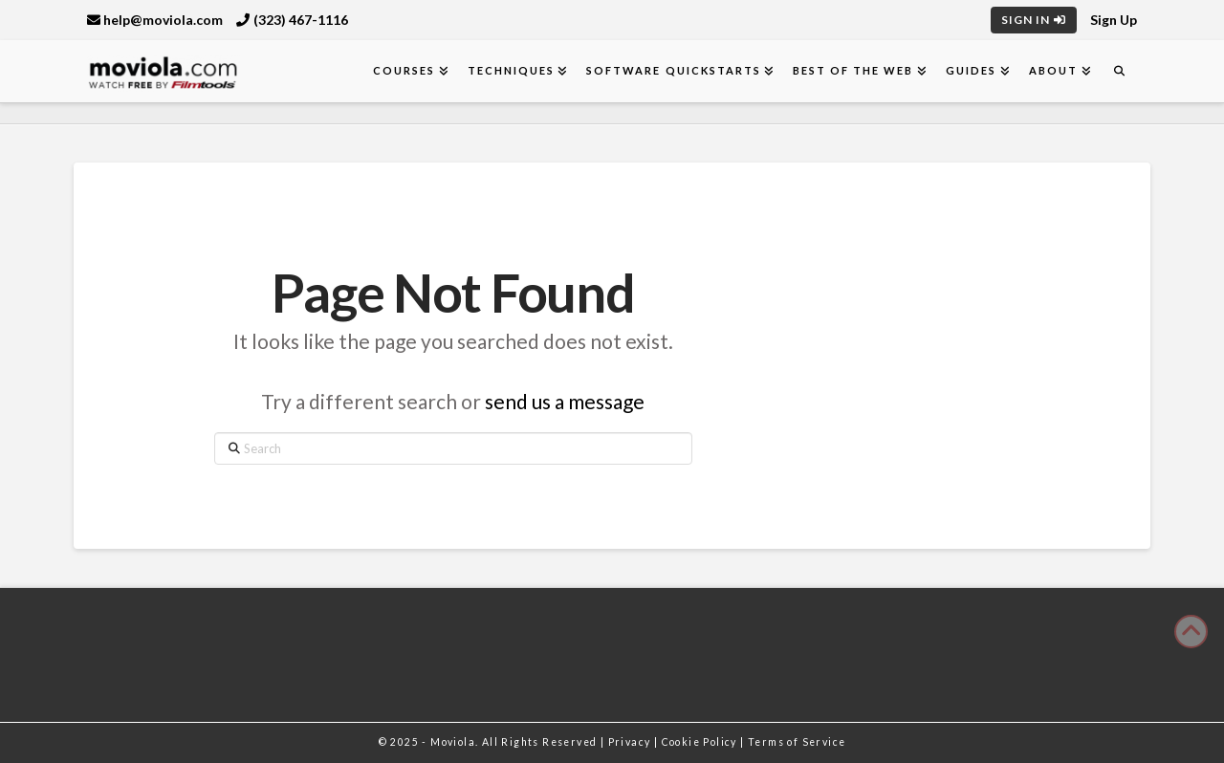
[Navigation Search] (1119, 71)
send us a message (565, 401)
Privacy (631, 742)
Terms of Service (796, 742)
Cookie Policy (701, 742)
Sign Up (1113, 19)
